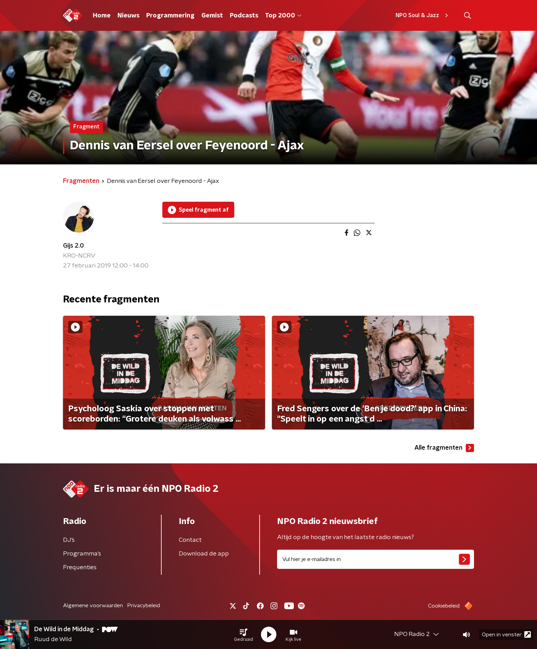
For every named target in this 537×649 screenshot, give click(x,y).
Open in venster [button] (506, 634)
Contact (190, 540)
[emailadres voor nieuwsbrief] (375, 559)
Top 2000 (283, 16)
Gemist (212, 16)
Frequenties (80, 567)
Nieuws (128, 16)
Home (102, 16)
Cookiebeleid (444, 606)
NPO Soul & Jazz (423, 15)
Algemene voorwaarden (93, 605)
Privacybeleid (143, 605)
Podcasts (244, 16)
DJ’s (69, 540)
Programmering (170, 16)
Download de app (204, 554)
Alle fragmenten (444, 448)
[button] (243, 635)
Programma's (82, 554)
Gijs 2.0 (73, 246)
